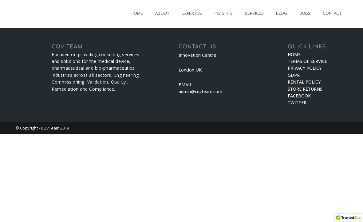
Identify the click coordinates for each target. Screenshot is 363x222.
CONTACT (332, 13)
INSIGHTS (224, 13)
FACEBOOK (299, 96)
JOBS (304, 13)
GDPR (294, 75)
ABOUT (162, 13)
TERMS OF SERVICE (307, 61)
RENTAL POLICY (304, 82)
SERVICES (254, 13)
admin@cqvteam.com (200, 91)
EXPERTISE (192, 13)
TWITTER (297, 102)
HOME (137, 13)
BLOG (281, 13)
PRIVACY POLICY (305, 68)
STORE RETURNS (305, 89)
